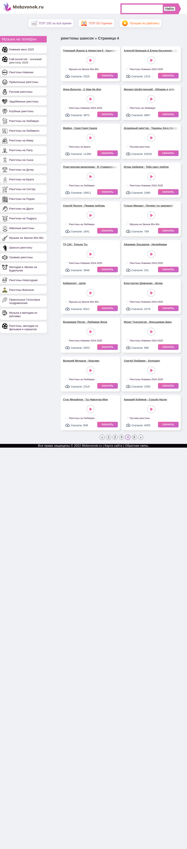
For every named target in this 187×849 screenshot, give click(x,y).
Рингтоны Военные (21, 289)
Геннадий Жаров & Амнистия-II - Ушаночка (90, 50)
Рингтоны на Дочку (21, 169)
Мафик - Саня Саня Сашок (80, 128)
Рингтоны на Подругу (23, 218)
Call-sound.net (18, 59)
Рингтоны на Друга (21, 208)
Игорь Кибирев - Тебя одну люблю (146, 166)
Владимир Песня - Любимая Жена (85, 321)
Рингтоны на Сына (21, 159)
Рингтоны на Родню (22, 198)
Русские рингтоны (20, 91)
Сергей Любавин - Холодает (142, 360)
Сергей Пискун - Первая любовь (84, 205)
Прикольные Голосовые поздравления (24, 301)
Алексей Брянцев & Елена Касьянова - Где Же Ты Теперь (151, 50)
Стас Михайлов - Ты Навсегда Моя (85, 399)
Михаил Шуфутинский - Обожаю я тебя (149, 89)
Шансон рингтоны (20, 247)
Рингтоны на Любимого (24, 130)
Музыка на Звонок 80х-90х (26, 237)
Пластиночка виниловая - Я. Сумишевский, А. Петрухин (90, 166)
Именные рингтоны (21, 228)
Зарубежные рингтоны (23, 101)
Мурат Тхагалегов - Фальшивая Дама (148, 321)
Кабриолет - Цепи (74, 283)
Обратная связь (136, 445)
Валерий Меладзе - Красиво (81, 360)
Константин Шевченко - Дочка (143, 283)
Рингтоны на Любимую (24, 120)
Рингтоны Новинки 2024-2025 (146, 69)
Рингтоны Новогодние (23, 280)
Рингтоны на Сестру (22, 189)
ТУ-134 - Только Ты (75, 244)
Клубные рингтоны (21, 111)
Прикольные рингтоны (23, 82)
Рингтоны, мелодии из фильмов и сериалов (23, 327)
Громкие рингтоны (21, 257)
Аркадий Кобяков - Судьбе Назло (145, 399)
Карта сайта (113, 445)
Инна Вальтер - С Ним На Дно (82, 89)
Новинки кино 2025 (21, 49)
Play (91, 60)
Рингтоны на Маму (21, 140)
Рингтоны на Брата (21, 179)
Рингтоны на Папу (21, 150)
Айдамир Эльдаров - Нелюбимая (145, 244)
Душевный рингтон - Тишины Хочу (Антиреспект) (151, 128)
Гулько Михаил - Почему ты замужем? (148, 205)
